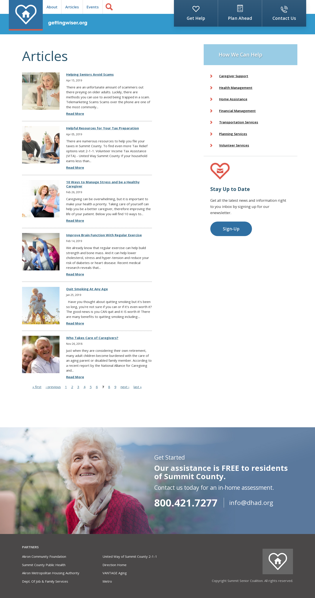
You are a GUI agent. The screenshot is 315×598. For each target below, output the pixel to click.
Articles (72, 6)
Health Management (235, 87)
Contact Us (284, 18)
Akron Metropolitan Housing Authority (50, 573)
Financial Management (237, 110)
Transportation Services (238, 122)
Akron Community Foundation (44, 556)
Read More (75, 113)
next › (125, 387)
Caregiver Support (233, 76)
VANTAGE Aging (115, 573)
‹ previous (53, 387)
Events (92, 6)
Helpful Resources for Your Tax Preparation (102, 128)
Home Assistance (233, 99)
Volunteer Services (234, 145)
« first (36, 387)
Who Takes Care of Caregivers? (92, 338)
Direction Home (115, 565)
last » (138, 387)
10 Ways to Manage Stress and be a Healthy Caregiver (103, 184)
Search (109, 7)
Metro (107, 581)
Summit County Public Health (43, 565)
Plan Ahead (240, 18)
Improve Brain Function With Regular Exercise (104, 235)
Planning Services (233, 134)
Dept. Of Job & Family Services (45, 581)
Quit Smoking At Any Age (87, 289)
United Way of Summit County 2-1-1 (130, 556)
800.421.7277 (186, 503)
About (52, 6)
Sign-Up (231, 229)
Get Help (196, 18)
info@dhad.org (251, 502)
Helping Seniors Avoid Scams (90, 74)
